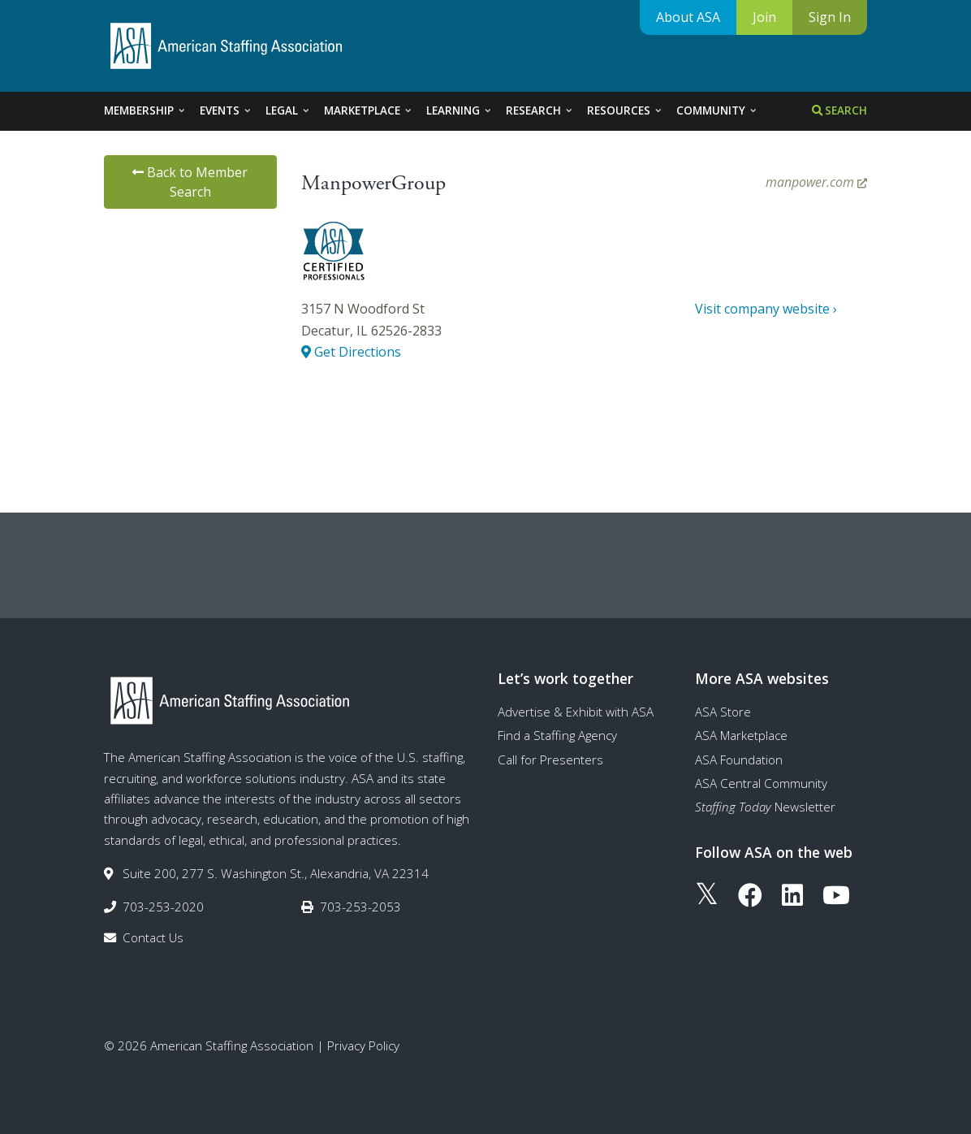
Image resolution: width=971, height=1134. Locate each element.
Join (764, 17)
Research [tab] (540, 110)
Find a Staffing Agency (557, 735)
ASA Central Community (761, 783)
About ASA (688, 17)
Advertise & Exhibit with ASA (576, 711)
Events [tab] (226, 110)
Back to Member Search (190, 182)
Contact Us (153, 937)
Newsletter (765, 807)
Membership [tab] (145, 110)
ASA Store (723, 711)
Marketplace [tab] (368, 110)
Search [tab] (839, 110)
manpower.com (816, 182)
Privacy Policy (363, 1045)
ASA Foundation (739, 759)
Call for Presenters (550, 759)
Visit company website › (766, 309)
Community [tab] (717, 110)
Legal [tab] (288, 110)
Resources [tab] (625, 110)
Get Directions (351, 352)
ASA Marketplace (741, 735)
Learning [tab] (459, 110)
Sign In (830, 17)
